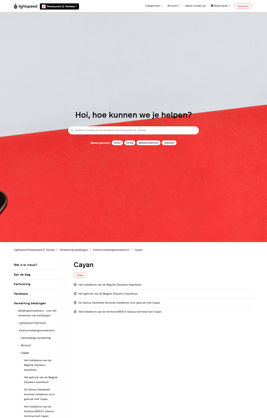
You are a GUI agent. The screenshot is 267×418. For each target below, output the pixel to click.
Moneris (24, 345)
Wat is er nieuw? (25, 265)
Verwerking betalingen (74, 250)
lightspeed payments (148, 143)
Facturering (22, 284)
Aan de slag (22, 274)
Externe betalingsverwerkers (111, 250)
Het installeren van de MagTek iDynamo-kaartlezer (110, 284)
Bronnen (174, 6)
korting (129, 143)
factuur (117, 143)
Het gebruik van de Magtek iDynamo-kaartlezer (108, 293)
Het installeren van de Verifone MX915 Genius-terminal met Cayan (119, 311)
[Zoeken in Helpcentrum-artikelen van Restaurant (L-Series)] (133, 130)
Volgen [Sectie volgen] (80, 275)
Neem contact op (195, 6)
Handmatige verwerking (34, 338)
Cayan (138, 250)
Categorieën (153, 6)
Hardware (21, 293)
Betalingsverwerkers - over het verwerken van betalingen (36, 313)
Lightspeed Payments (31, 323)
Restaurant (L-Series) (59, 6)
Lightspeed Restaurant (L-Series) (34, 250)
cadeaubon (169, 143)
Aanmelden (243, 6)
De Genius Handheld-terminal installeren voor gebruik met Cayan (119, 302)
